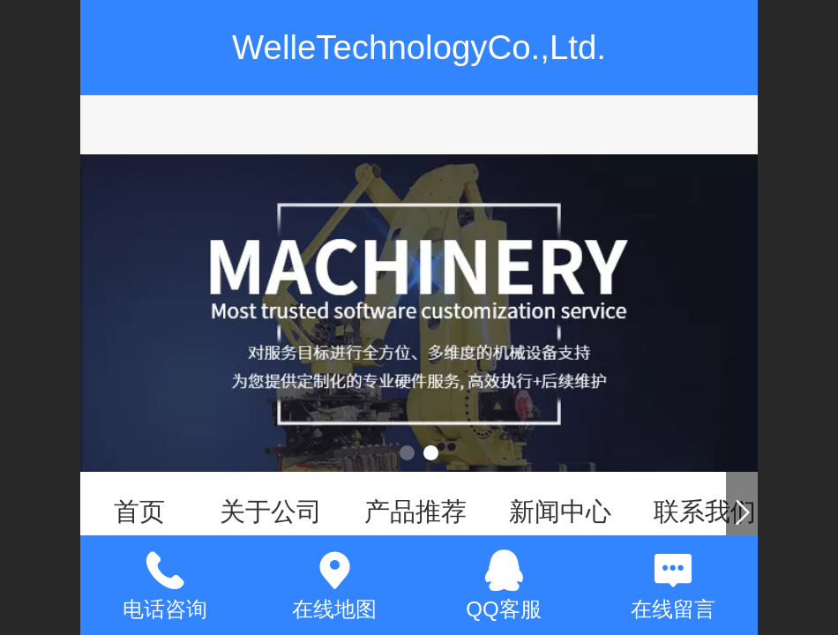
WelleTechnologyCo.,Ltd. (419, 47)
